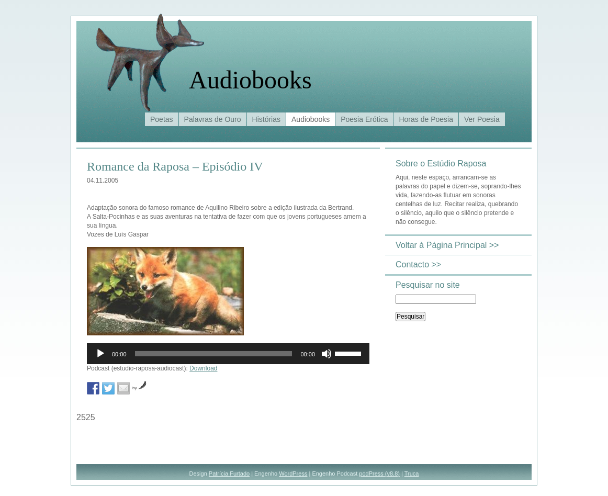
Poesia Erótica (364, 119)
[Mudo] (326, 353)
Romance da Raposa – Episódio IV (175, 166)
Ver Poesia (482, 119)
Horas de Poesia (426, 119)
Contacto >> (418, 264)
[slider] (213, 353)
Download (203, 368)
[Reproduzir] (100, 353)
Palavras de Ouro (212, 119)
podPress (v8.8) (379, 473)
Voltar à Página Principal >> (447, 245)
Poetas (161, 119)
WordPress (293, 473)
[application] (228, 353)
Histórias (266, 119)
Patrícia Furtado (229, 473)
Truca (411, 473)
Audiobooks (250, 80)
